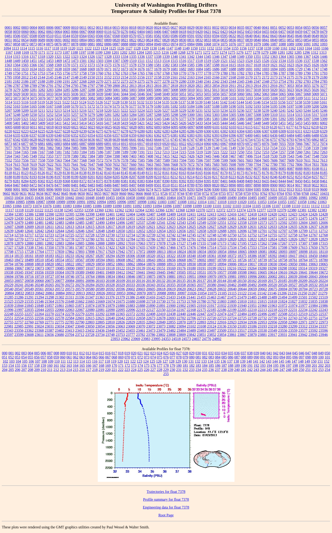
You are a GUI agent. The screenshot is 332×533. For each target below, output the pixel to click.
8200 (83, 177)
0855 (315, 40)
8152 (157, 173)
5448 (257, 123)
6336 (25, 135)
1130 (153, 48)
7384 (91, 156)
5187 (207, 106)
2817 (166, 86)
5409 (41, 123)
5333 (124, 119)
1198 (90, 52)
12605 (313, 223)
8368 (66, 181)
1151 (202, 48)
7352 (41, 156)
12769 (8, 239)
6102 (224, 127)
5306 (240, 115)
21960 (262, 306)
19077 (49, 268)
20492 (252, 285)
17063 (140, 243)
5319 (8, 119)
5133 (149, 102)
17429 (130, 247)
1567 (41, 65)
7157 (298, 148)
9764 (280, 193)
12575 (272, 223)
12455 (171, 218)
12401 (110, 214)
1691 (249, 69)
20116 (140, 281)
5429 (191, 123)
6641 (132, 140)
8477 (58, 185)
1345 (207, 57)
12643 (49, 231)
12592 (282, 223)
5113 (323, 98)
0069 (99, 32)
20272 (69, 285)
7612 (315, 160)
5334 (132, 119)
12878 (8, 243)
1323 (74, 57)
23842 (191, 335)
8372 (83, 181)
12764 (303, 235)
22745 (303, 318)
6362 (157, 135)
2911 (232, 86)
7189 (124, 152)
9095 (41, 189)
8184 (315, 173)
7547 (307, 156)
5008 (174, 90)
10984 (10, 202)
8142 (99, 173)
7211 (149, 152)
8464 (8, 185)
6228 (66, 131)
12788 (171, 239)
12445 (69, 218)
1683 (191, 69)
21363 (100, 297)
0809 (108, 40)
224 (133, 370)
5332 (116, 119)
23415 (79, 330)
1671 (108, 69)
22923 (232, 322)
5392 (282, 119)
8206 (124, 177)
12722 (39, 235)
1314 (8, 57)
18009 (150, 252)
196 (282, 365)
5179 (149, 106)
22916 (221, 322)
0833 (207, 40)
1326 (91, 57)
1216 (165, 52)
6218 (315, 127)
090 (256, 357)
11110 (296, 206)
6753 (240, 140)
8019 (166, 169)
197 (288, 365)
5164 (25, 106)
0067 (83, 32)
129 (178, 361)
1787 (282, 73)
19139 (140, 268)
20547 (19, 289)
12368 (180, 210)
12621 (150, 227)
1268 (181, 52)
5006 (157, 90)
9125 (74, 189)
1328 (108, 57)
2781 (290, 81)
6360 (141, 135)
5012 (207, 90)
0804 (83, 40)
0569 (124, 36)
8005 (133, 169)
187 (224, 365)
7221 (215, 152)
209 (37, 370)
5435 (215, 123)
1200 (107, 52)
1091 (307, 44)
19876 (161, 276)
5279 (91, 115)
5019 (265, 90)
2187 (33, 81)
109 (50, 361)
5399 (323, 119)
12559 (252, 223)
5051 (182, 94)
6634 (83, 140)
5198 (298, 106)
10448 (90, 198)
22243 (323, 310)
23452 (120, 330)
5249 (25, 115)
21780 (201, 301)
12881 (39, 243)
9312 (282, 189)
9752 (205, 193)
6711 (165, 140)
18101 (313, 252)
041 (269, 353)
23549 (272, 330)
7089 (100, 148)
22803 (90, 322)
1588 (215, 65)
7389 (99, 156)
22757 (19, 322)
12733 (120, 235)
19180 (191, 268)
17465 (161, 247)
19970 (211, 276)
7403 (132, 156)
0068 (91, 32)
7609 (290, 160)
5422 (149, 123)
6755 (257, 140)
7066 (298, 144)
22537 (323, 314)
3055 (307, 86)
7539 (282, 156)
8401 (224, 181)
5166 (41, 106)
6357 (116, 135)
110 (56, 361)
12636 (303, 227)
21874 (90, 306)
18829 (90, 264)
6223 (25, 131)
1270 (190, 52)
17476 (191, 247)
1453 (49, 61)
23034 (59, 326)
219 (101, 370)
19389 (79, 272)
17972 (140, 252)
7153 (265, 148)
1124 (104, 48)
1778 (207, 73)
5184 (191, 106)
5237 (249, 111)
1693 (265, 69)
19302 (292, 268)
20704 (303, 289)
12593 (292, 223)
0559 (74, 36)
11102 (226, 206)
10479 (201, 198)
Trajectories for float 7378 (166, 492)
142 (262, 361)
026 (172, 353)
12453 (150, 218)
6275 (99, 131)
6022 (83, 127)
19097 (80, 268)
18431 (303, 256)
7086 (83, 148)
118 (107, 361)
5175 (116, 106)
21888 (140, 306)
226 (146, 370)
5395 (290, 119)
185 (211, 365)
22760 (29, 322)
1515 (174, 61)
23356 (19, 330)
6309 (282, 131)
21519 (323, 297)
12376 (251, 210)
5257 (74, 115)
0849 (274, 40)
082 (205, 357)
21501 (303, 297)
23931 (282, 335)
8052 (216, 169)
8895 (240, 185)
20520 (272, 285)
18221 (59, 256)
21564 (49, 301)
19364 (59, 272)
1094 (7, 48)
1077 (240, 44)
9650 (81, 193)
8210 (157, 177)
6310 (290, 131)
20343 (150, 285)
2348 (265, 81)
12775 (49, 239)
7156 (290, 148)
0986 (199, 44)
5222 (124, 111)
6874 (16, 144)
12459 (211, 218)
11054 (271, 202)
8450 (298, 181)
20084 (69, 281)
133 (204, 361)
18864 (140, 264)
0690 (49, 40)
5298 (174, 115)
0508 (33, 36)
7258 (290, 152)
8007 (141, 169)
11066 (17, 206)
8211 (165, 177)
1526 (265, 61)
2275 (141, 81)
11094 (157, 206)
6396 (232, 135)
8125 (33, 173)
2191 (66, 81)
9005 (282, 185)
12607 (8, 227)
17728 (29, 252)
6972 (249, 144)
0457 (282, 32)
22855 (171, 322)
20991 (171, 293)
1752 (33, 73)
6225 (41, 131)
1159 (267, 48)
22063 (69, 310)
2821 (199, 86)
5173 (99, 106)
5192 (249, 106)
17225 (252, 243)
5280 (99, 115)
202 (321, 365)
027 (179, 353)
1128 (137, 48)
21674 (110, 301)
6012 (41, 127)
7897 (58, 169)
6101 (216, 127)
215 (75, 370)
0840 (257, 40)
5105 (266, 98)
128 (172, 361)
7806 (298, 164)
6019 (58, 127)
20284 (90, 285)
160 (50, 365)
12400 (100, 214)
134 (210, 361)
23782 (140, 335)
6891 (108, 144)
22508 (282, 314)
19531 (201, 272)
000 (4, 353)
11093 (147, 206)
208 (30, 370)
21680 (130, 301)
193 (263, 365)
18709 (221, 260)
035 (230, 353)
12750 (232, 235)
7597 (207, 160)
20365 (191, 285)
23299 (292, 326)
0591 (191, 36)
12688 (221, 231)
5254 (58, 115)
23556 (282, 330)
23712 (79, 335)
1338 (157, 57)
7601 (240, 160)
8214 (191, 177)
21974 (292, 306)
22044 (39, 310)
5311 (282, 115)
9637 (48, 193)
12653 (150, 231)
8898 (257, 185)
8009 (149, 169)
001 (11, 353)
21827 (292, 301)
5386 (240, 119)
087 (237, 357)
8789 (191, 185)
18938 (201, 264)
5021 (282, 90)
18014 (171, 252)
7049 (274, 144)
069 (121, 357)
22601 (79, 318)
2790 (41, 86)
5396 (298, 119)
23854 (221, 335)
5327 (74, 119)
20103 (100, 281)
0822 (132, 40)
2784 (315, 81)
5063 (265, 94)
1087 (274, 44)
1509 (124, 61)
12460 (221, 218)
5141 (215, 102)
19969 (201, 276)
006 (43, 353)
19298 (282, 268)
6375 (166, 135)
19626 (292, 272)
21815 (262, 301)
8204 (108, 177)
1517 (191, 61)
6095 (174, 127)
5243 (298, 111)
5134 (157, 102)
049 (321, 353)
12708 (292, 231)
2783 (307, 81)
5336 (141, 119)
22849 (161, 322)
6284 (174, 131)
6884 (66, 144)
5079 (66, 98)
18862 (130, 264)
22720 (211, 318)
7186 (99, 152)
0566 (99, 36)
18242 (79, 256)
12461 (232, 218)
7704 (257, 164)
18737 (252, 260)
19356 (39, 272)
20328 (110, 285)
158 (37, 365)
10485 (211, 198)
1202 (123, 52)
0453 (249, 32)
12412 (201, 214)
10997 (131, 202)
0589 (182, 36)
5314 (290, 115)
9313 (290, 189)
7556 (25, 160)
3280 (25, 90)
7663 (149, 164)
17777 (49, 252)
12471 (272, 218)
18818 (39, 264)
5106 (274, 98)
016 (108, 353)
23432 (90, 330)
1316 (25, 57)
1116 (39, 48)
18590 (90, 260)
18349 (201, 256)
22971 (303, 322)
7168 (49, 152)
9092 (25, 189)
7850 (33, 169)
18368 (221, 256)
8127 (49, 173)
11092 (137, 206)
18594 (100, 260)
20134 (170, 281)
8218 (224, 177)
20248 (39, 285)
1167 (9, 52)
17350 (49, 247)
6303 (232, 131)
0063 (49, 32)
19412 (120, 272)
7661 (141, 164)
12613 (69, 227)
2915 (265, 86)
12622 (161, 227)
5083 (100, 98)
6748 (199, 140)
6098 (199, 127)
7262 (315, 152)
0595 (224, 36)
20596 (120, 289)
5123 (74, 102)
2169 (240, 77)
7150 (240, 148)
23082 (171, 326)
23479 (161, 330)
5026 (315, 90)
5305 (232, 115)
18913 (171, 264)
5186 (199, 106)
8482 (83, 185)
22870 (181, 322)
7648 (99, 164)
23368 (39, 330)
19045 (282, 264)
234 (198, 370)
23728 (90, 335)
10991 (81, 202)
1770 (182, 73)
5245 (315, 111)
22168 (191, 310)
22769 (39, 322)
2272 (116, 81)
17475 (181, 247)
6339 (49, 135)
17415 (100, 247)
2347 (257, 81)
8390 (166, 181)
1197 (82, 52)
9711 (155, 193)
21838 (323, 301)
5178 (141, 106)
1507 (116, 61)
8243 (265, 177)
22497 (272, 314)
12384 (8, 214)
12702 (272, 231)
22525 (313, 314)
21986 (323, 306)
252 (314, 370)
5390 (265, 119)
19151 (161, 268)
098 (308, 357)
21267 (312, 293)
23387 (49, 330)
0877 (66, 44)
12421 (282, 214)
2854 (215, 86)
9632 (31, 193)
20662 (262, 289)
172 (127, 365)
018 (121, 353)
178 (166, 365)
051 (4, 357)
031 (205, 353)
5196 (282, 106)
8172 (232, 173)
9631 (23, 193)
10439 (59, 198)
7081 (41, 148)
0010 (74, 28)
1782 (240, 73)
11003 (161, 202)
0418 (182, 32)
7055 (282, 144)
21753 (181, 301)
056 (37, 357)
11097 (177, 206)
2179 (315, 77)
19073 (39, 268)
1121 (79, 48)
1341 (182, 57)
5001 (116, 90)
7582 (132, 160)
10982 (313, 198)
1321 (58, 57)
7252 (257, 152)
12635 (292, 227)
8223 (232, 177)
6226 (49, 131)
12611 (49, 227)
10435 (29, 198)
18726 (242, 260)
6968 (232, 144)
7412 (157, 156)
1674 (132, 69)
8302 (41, 181)
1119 (63, 48)
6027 (124, 127)
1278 (256, 52)
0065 (66, 32)
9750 (197, 193)
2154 (124, 77)
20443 (221, 285)
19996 (252, 276)
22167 (181, 310)
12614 (79, 227)
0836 (232, 40)
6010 (25, 127)
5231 (199, 111)
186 (217, 365)
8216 (207, 177)
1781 (232, 73)
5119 (41, 102)
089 (250, 357)
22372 (130, 314)
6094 (166, 127)
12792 (201, 239)
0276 (124, 32)
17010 (130, 243)
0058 (8, 32)
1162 (292, 48)
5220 (108, 111)
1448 (8, 61)
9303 (240, 189)
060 (62, 357)
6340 (58, 135)
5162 (8, 106)
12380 (291, 210)
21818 (272, 301)
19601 (252, 272)
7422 (174, 156)
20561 (39, 289)
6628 (33, 140)
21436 (181, 297)
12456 (181, 218)
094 (282, 357)
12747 (201, 235)
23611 (39, 335)
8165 (199, 173)
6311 (298, 131)
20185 (282, 281)
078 (179, 357)
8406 (232, 181)
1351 (257, 57)
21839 (8, 306)
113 (75, 361)
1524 (249, 61)
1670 (99, 69)
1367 (307, 57)
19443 (150, 272)
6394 (224, 135)
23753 (120, 335)
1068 (207, 44)
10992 (91, 202)
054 (24, 357)
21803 (221, 301)
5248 (16, 115)
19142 (150, 268)
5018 (257, 90)
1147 (169, 48)
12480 (29, 223)
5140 (207, 102)
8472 (33, 185)
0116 (107, 32)
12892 (120, 243)
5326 (66, 119)
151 (320, 361)
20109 (120, 281)
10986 (30, 202)
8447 (290, 181)
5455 (307, 123)
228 (159, 370)
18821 (59, 264)
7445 (207, 156)
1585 (191, 65)
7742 (265, 164)
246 (276, 370)
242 (250, 370)
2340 (199, 81)
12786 (150, 239)
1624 (298, 65)
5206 (323, 106)
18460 (323, 256)
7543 (290, 156)
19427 (130, 272)
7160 (323, 148)
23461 (140, 330)
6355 (99, 135)
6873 (8, 144)
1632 (16, 69)
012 (82, 353)
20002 (272, 276)
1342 (191, 57)
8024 (174, 169)
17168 (211, 243)
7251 (249, 152)
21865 (69, 306)
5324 (49, 119)
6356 (108, 135)
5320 (16, 119)
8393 (191, 181)
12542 (171, 223)
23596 (323, 330)
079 (185, 357)
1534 (282, 61)
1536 (298, 61)
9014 (290, 185)
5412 (66, 123)
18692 (201, 260)
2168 (232, 77)
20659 (252, 289)
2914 (257, 86)
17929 (110, 252)
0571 (141, 36)
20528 (303, 285)
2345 (240, 81)
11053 (262, 202)
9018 (307, 185)
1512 (149, 61)
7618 (25, 164)
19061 (303, 264)
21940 (242, 306)
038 (250, 353)
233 (192, 370)
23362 (29, 330)
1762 (116, 73)
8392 (182, 181)
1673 (124, 69)
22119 (140, 310)
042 (276, 353)
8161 (166, 173)
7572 (99, 160)
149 (307, 361)
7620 (41, 164)
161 (56, 365)
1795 (8, 77)
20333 (130, 285)
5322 (33, 119)
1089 (290, 44)
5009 (182, 90)
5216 (83, 111)
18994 (221, 264)
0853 (298, 40)
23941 (292, 335)
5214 (66, 111)
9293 (191, 189)
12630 (242, 227)
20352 (161, 285)
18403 (282, 256)
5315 (298, 115)
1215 (156, 52)
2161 (174, 77)
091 (263, 357)
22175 (201, 310)
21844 (19, 306)
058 (50, 357)
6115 (248, 127)
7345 (25, 156)
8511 (174, 185)
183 (198, 365)
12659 (211, 231)
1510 (132, 61)
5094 (191, 98)
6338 (41, 135)
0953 (166, 44)
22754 (323, 318)
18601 (110, 260)
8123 (25, 173)
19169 (171, 268)
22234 (303, 310)
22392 (140, 314)
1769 (174, 73)
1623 (290, 65)
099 (314, 357)
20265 (49, 285)
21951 (252, 306)
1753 (41, 73)
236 (211, 370)
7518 (265, 156)
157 (30, 365)
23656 (49, 335)
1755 (58, 73)
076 (166, 357)
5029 (16, 94)
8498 (141, 185)
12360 (99, 210)
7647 (91, 164)
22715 (201, 318)
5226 (157, 111)
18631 (140, 260)
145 (281, 361)
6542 (16, 140)
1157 (251, 48)
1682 (182, 69)
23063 (120, 326)
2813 (132, 86)
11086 (97, 206)
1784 (257, 73)
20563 (49, 289)
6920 (166, 144)
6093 (158, 127)
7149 (232, 148)
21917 (211, 306)
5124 (82, 102)
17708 (8, 252)
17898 (90, 252)
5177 (132, 106)
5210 (33, 111)
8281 (16, 181)
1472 (66, 61)
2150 (91, 77)
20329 (120, 285)
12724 (59, 235)
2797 (91, 86)
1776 (191, 73)
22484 (242, 314)
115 (88, 361)
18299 (120, 256)
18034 (201, 252)
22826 (120, 322)
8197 (58, 177)
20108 (110, 281)
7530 (274, 156)
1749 (8, 73)
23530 (262, 330)
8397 (215, 181)
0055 (307, 28)
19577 (221, 272)
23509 (221, 330)
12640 (19, 231)
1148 (177, 48)
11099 (197, 206)
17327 (8, 247)
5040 (108, 94)
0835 (224, 40)
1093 (323, 44)
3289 (99, 90)
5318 (323, 115)
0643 (274, 36)
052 (11, 357)
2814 (141, 86)
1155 (234, 48)
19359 (49, 272)
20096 (90, 281)
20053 (9, 281)
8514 (182, 185)
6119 (265, 127)
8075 (257, 169)
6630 (49, 140)
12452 (140, 218)
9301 (224, 189)
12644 (59, 231)
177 (159, 365)
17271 (292, 243)
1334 (124, 57)
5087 (133, 98)
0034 (232, 28)
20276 (79, 285)
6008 (17, 127)
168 (101, 365)
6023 (91, 127)
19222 (241, 268)
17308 (313, 243)
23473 (150, 330)
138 (236, 361)
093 (276, 357)
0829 (174, 40)
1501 (83, 61)
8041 (199, 169)
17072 (150, 243)
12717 (29, 235)
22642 (120, 318)
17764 (39, 252)
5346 (166, 119)
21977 (303, 306)
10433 (8, 198)
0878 (74, 44)
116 (94, 361)
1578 (132, 65)
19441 (140, 272)
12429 (8, 218)
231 (179, 370)
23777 (130, 335)
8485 (99, 185)
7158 (307, 148)
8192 (25, 177)
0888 (124, 44)
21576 (59, 301)
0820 (116, 40)
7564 (66, 160)
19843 (120, 276)
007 (50, 353)
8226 (240, 177)
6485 (298, 135)
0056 (315, 28)
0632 (232, 36)
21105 (222, 293)
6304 (240, 131)
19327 (323, 268)
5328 (83, 119)
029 (192, 353)
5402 (25, 123)
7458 (224, 156)
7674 (199, 164)
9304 (249, 189)
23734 (100, 335)
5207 (8, 111)
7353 (49, 156)
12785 (140, 239)
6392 (207, 135)
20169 (262, 281)
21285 (8, 297)
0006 (49, 28)
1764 (132, 73)
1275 (231, 52)
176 (153, 365)
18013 (161, 252)
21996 (8, 310)
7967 (100, 169)
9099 (58, 189)
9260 (116, 189)
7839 (8, 169)
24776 (206, 339)
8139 (91, 173)
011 (75, 353)
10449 (100, 198)
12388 (39, 214)
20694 (282, 289)
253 (321, 370)
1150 (194, 48)
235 (205, 370)
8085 (282, 169)
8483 (91, 185)
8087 (290, 169)
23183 (242, 326)
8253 (298, 177)
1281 (281, 52)
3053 (290, 86)
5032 (41, 94)
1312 (314, 52)
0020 (149, 28)
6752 (232, 140)
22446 (191, 314)
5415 (91, 123)
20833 (29, 293)
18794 (8, 264)
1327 (99, 57)
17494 (201, 247)
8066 (241, 169)
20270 (59, 285)
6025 (108, 127)
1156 (243, 48)
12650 (120, 231)
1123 (96, 48)
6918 (149, 144)
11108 (286, 206)
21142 (262, 293)
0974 (174, 44)
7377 (58, 156)
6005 (8, 127)
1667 (74, 69)
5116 (24, 102)
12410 (181, 214)
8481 (74, 185)
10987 (40, 202)
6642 (141, 140)
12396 (79, 214)
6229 (74, 131)
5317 (315, 115)
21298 (49, 297)
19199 (211, 268)
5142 (224, 102)
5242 (290, 111)
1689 (240, 69)
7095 (124, 148)
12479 (19, 223)
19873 (140, 276)
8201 (91, 177)
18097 (292, 252)
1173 (58, 52)
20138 (211, 281)
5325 (58, 119)
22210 (252, 310)
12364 (139, 210)
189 (237, 365)
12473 (292, 218)
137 (230, 361)
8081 (266, 169)
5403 (33, 123)
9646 (73, 193)
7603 (249, 160)
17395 (90, 247)
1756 (66, 73)
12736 (140, 235)
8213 (182, 177)
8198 (66, 177)
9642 (56, 193)
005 (37, 353)
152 (326, 361)
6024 (100, 127)
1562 (323, 61)
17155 (201, 243)
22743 (292, 318)
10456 (120, 198)
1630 (323, 65)
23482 (171, 330)
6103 (232, 127)
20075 (49, 281)
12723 (49, 235)
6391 (199, 135)
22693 (171, 318)
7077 (8, 148)
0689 (41, 40)
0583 (166, 36)
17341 (39, 247)
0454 (257, 32)
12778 (69, 239)
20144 (221, 281)
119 (113, 361)
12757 (282, 235)
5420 (132, 123)
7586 (149, 160)
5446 (240, 123)
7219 (199, 152)
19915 (181, 276)
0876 (58, 44)
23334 (313, 326)
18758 (282, 260)
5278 (83, 115)
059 (56, 357)
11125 (48, 210)
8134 (74, 173)
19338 (8, 272)
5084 (108, 98)
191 (250, 365)
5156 (282, 102)
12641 (29, 231)
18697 (211, 260)
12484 (69, 223)
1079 (257, 44)
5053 (199, 94)
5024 (298, 90)
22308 (110, 314)
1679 (166, 69)
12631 (252, 227)
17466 (171, 247)
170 (114, 365)
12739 (150, 235)
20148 (231, 281)
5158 (298, 102)
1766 (149, 73)
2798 (99, 86)
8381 (124, 181)
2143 (33, 77)
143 (268, 361)
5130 (124, 102)
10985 (20, 202)
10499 (272, 198)
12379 (281, 210)
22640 (110, 318)
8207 (132, 177)
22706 (191, 318)
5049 (166, 94)
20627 (201, 289)
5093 (183, 98)
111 (63, 361)
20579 (79, 289)
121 (126, 361)
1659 (66, 69)
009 (62, 353)
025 (166, 353)
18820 (49, 264)
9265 (132, 189)
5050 (174, 94)
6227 (58, 131)
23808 (171, 335)
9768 (305, 193)
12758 (292, 235)
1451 (33, 61)
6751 (224, 140)
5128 (116, 102)
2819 (182, 86)
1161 (284, 48)
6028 (133, 127)
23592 (313, 330)
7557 (33, 160)
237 (217, 370)
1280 (273, 52)
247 (282, 370)
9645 (64, 193)
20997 (181, 293)
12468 (262, 218)
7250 (240, 152)
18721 (232, 260)
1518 (199, 61)
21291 (29, 297)
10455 (110, 198)
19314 (302, 268)
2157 (149, 77)
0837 (240, 40)
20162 (252, 281)
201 (314, 365)
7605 (265, 160)
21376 (110, 297)
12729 (100, 235)
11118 (19, 210)
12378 (271, 210)
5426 (182, 123)
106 (31, 361)
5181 (166, 106)
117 (101, 361)
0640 (249, 36)
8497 (132, 185)
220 (108, 370)
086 (230, 357)
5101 (232, 98)
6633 (74, 140)
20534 (323, 285)
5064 (274, 94)
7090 (108, 148)
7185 (91, 152)
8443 (274, 181)
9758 (239, 193)
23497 (211, 330)
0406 (157, 32)
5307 (249, 115)
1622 (282, 65)
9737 (172, 193)
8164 (191, 173)
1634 (33, 69)
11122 (38, 210)
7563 (58, 160)
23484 (181, 330)
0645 (290, 36)
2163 (191, 77)
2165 (207, 77)
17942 (120, 252)
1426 (315, 57)
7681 (207, 164)
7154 (273, 148)
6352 (74, 135)
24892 (216, 339)
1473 (74, 61)
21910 (201, 306)
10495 (252, 198)
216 (82, 370)
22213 (262, 310)
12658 (201, 231)
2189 (49, 81)
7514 (257, 156)
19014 (242, 264)
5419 (124, 123)
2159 (166, 77)
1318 (41, 57)
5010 (191, 90)
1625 (307, 65)
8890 (232, 185)
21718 (150, 301)
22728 (252, 318)
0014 (108, 28)
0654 (25, 40)
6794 (298, 140)
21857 (49, 306)
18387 (262, 256)
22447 (201, 314)
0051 (274, 28)
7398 (116, 156)
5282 (116, 115)
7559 (49, 160)
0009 (66, 28)
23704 (69, 335)
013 (88, 353)
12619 (130, 227)
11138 (58, 210)
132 (197, 361)
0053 (290, 28)
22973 (323, 322)
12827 (303, 239)
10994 (101, 202)
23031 (49, 326)
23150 (232, 326)
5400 (8, 123)
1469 (58, 61)
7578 (124, 160)
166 (88, 365)
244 (263, 370)
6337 (33, 135)
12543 (181, 223)
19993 (242, 276)
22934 (242, 322)
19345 (19, 272)
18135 (19, 256)
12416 (232, 214)
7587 (157, 160)
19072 (29, 268)
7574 (108, 160)
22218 (272, 310)
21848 (39, 306)
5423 (157, 123)
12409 (171, 214)
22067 (79, 310)
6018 (50, 127)
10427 (314, 193)
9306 (265, 189)
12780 (90, 239)
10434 (19, 198)
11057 (292, 202)
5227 (166, 111)
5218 (99, 111)
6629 (41, 140)
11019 (232, 202)
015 (101, 353)
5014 (224, 90)
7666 (166, 164)
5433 (199, 123)
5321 (25, 119)
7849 (25, 169)
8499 (149, 185)
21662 (79, 301)
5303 (215, 115)
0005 (41, 28)
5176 (124, 106)
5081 (83, 98)
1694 (274, 69)
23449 (110, 330)
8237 (257, 177)
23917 (272, 335)
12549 (201, 223)
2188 (41, 81)
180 (179, 365)
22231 (292, 310)
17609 (292, 247)
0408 (174, 32)
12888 (100, 243)
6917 (141, 144)
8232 (249, 177)
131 (191, 361)
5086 (124, 98)
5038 (91, 94)
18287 (100, 256)
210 (43, 370)
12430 (19, 218)
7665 (157, 164)
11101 (217, 206)
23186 (252, 326)
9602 (6, 193)
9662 (131, 193)
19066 (9, 268)
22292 (100, 314)
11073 (27, 206)
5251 (41, 115)
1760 (99, 73)
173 (133, 365)
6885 (74, 144)
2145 (49, 77)
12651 (130, 231)
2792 (58, 86)
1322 (66, 57)
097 (301, 357)
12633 (272, 227)
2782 (298, 81)
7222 (224, 152)
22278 (69, 314)
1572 (83, 65)
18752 (272, 260)
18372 (232, 256)
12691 (232, 231)
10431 (324, 193)
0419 (191, 32)
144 (275, 361)
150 (314, 361)
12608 (19, 227)
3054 (298, 86)
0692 (66, 40)
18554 (59, 260)
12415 (221, 214)
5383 (215, 119)
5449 (265, 123)
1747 (315, 69)
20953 (120, 293)
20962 (131, 293)
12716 (19, 235)
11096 (167, 206)
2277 (157, 81)
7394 (108, 156)
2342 (215, 81)
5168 (58, 106)
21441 (191, 297)
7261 (307, 152)
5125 (91, 102)
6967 (224, 144)
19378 (69, 272)
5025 (307, 90)
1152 (210, 48)
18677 (191, 260)
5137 (182, 102)
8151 (149, 173)
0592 (199, 36)
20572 (59, 289)
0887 (116, 44)
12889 (110, 243)
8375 (99, 181)
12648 (100, 231)
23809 (181, 335)
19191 (201, 268)
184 (205, 365)
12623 (171, 227)
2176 (298, 77)
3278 (8, 90)
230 (172, 370)
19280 (262, 268)
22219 (282, 310)
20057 (19, 281)
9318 (307, 189)
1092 (315, 44)
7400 (124, 156)
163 (69, 365)
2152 (108, 77)
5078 (58, 98)
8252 (290, 177)
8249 (282, 177)
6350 (66, 135)
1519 (207, 61)
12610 (39, 227)
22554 (19, 318)
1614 (224, 65)
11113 (325, 206)
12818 (211, 239)
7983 (116, 169)
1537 (307, 61)
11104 (246, 206)
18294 (110, 256)
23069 (130, 326)
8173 (240, 173)
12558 (242, 223)
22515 (292, 314)
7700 (249, 164)
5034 (58, 94)
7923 (66, 169)
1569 (58, 65)
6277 (116, 131)
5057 (224, 94)
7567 (74, 160)
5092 (174, 98)
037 (243, 353)
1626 (315, 65)
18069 (252, 252)
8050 (207, 169)
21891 (161, 306)
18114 (8, 256)
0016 (124, 28)
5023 (290, 90)
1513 (157, 61)
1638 (58, 69)
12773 (29, 239)
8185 (323, 173)
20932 (110, 293)
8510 (166, 185)
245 (269, 370)
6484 (290, 135)
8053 (224, 169)
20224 (323, 281)
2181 (8, 81)
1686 (215, 69)
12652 (140, 231)
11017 (212, 202)
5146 (257, 102)
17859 (59, 252)
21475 (232, 297)
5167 (49, 106)
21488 (262, 297)
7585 (141, 160)
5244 (307, 111)
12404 (130, 214)
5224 (141, 111)
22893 (201, 322)
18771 (313, 260)
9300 (215, 189)
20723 (313, 289)
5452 (290, 123)
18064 (232, 252)
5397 (307, 119)
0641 (257, 36)
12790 (181, 239)
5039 (99, 94)
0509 (41, 36)
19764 (90, 276)
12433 (39, 218)
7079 (25, 148)
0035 (240, 28)
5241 (282, 111)
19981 (232, 276)
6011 (33, 127)
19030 (272, 264)
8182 (298, 173)
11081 (57, 206)
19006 (232, 264)
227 (153, 370)
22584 (69, 318)
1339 (166, 57)
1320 (49, 57)
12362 (119, 210)
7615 (16, 164)
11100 (207, 206)
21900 (171, 306)
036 (237, 353)
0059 (16, 32)
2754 (282, 81)
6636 (91, 140)
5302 (207, 115)
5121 (58, 102)
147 (294, 361)
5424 (166, 123)
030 (198, 353)
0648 (307, 36)
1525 (257, 61)
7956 (91, 169)
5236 (240, 111)
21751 (171, 301)
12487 (90, 223)
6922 (182, 144)
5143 (232, 102)
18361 (211, 256)
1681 (174, 69)
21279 (322, 293)
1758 (83, 73)
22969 (292, 322)
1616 (240, 65)
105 (24, 361)
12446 (79, 218)
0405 (149, 32)
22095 (120, 310)
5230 (191, 111)
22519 (303, 314)
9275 (157, 189)
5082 (91, 98)
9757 (230, 193)
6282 (157, 131)
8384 (149, 181)
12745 (191, 235)
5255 (66, 115)
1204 (140, 52)
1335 (132, 57)
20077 (59, 281)
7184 (83, 152)
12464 (252, 218)
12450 (120, 218)
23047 (69, 326)
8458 (315, 181)
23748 (110, 335)
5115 (16, 102)
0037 (249, 28)
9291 (182, 189)
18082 (272, 252)
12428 (323, 214)
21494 (282, 297)
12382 (312, 210)
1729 (298, 69)
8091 (307, 169)
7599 (224, 160)
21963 (272, 306)
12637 (313, 227)
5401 (16, 123)
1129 (145, 48)
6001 (315, 123)
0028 (182, 28)
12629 (232, 227)
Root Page (166, 515)
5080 (75, 98)
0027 (174, 28)
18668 (181, 260)
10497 (262, 198)
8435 (265, 181)
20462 (232, 285)
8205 (116, 177)
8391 (174, 181)
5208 (16, 111)
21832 (303, 301)
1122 (88, 48)
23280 (282, 326)
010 (69, 353)
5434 (207, 123)
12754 (262, 235)
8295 (33, 181)
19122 (120, 268)
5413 (74, 123)
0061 (33, 32)
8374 (91, 181)
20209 (302, 281)
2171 (257, 77)
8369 (74, 181)
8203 (99, 177)
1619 (265, 65)
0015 (116, 28)
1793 (323, 73)
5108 (290, 98)
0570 (132, 36)
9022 (315, 185)
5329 (91, 119)
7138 (199, 148)
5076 (41, 98)
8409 (249, 181)
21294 (39, 297)
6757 (274, 140)
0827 (157, 40)
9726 (164, 193)
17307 (303, 243)
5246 (323, 111)
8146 (132, 173)
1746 (307, 69)
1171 (41, 52)
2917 (282, 86)
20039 (292, 276)
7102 (149, 148)
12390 (49, 214)
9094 (33, 189)
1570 (66, 65)
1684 (199, 69)
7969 (108, 169)
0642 (265, 36)
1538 (315, 61)
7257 (282, 152)
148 (301, 361)
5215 (74, 111)
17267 (282, 243)
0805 (91, 40)
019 (127, 353)
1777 (199, 73)
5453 (298, 123)
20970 (141, 293)
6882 (49, 144)
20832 (19, 293)
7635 (66, 164)
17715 (19, 252)
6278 (124, 131)
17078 (161, 243)
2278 (166, 81)
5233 (215, 111)
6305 (249, 131)
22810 (110, 322)
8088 (299, 169)
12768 (323, 235)
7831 (315, 164)
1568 (49, 65)
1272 (206, 52)
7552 (8, 160)
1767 (157, 73)
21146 (272, 293)
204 (4, 370)
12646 (79, 231)
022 (146, 353)
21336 (79, 297)
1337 (149, 57)
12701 (262, 231)
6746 (182, 140)
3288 (91, 90)
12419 (262, 214)
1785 (265, 73)
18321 (161, 256)
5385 (232, 119)
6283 (166, 131)
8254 (307, 177)
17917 (100, 252)
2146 (58, 77)
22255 (19, 314)
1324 (83, 57)
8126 (41, 173)
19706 (19, 276)
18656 (171, 260)
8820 (215, 185)
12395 (69, 214)
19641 (303, 272)
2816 (157, 86)
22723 (221, 318)
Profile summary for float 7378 (166, 499)
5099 (216, 98)
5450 (274, 123)
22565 (49, 318)
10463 (161, 198)
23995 (155, 339)
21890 (150, 306)
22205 (242, 310)
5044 (124, 94)
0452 (240, 32)
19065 (323, 264)
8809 (207, 185)
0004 (33, 28)
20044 (323, 276)
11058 (301, 202)
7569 (91, 160)
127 (165, 361)
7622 (49, 164)
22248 (8, 314)
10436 (39, 198)
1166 (324, 48)
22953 (262, 322)
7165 (25, 152)
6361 (149, 135)
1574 (99, 65)
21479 (242, 297)
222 (121, 370)
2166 (215, 77)
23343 (8, 330)
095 (288, 357)
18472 (19, 260)
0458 (290, 32)
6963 (215, 144)
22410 (161, 314)
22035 (29, 310)
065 (95, 357)
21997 (19, 310)
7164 (16, 152)
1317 (33, 57)
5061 (249, 94)
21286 (19, 297)
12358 (89, 210)
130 (184, 361)
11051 (251, 202)
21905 (191, 306)
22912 (211, 322)
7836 (323, 164)
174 (140, 365)
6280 (141, 131)
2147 (66, 77)
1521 (224, 61)
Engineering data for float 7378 (166, 507)
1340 (174, 57)
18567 (79, 260)
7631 (58, 164)
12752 (252, 235)
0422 (215, 32)
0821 (124, 40)
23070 (140, 326)
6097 (191, 127)
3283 (49, 90)
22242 (313, 310)
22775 (59, 322)
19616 (282, 272)
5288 (157, 115)
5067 (298, 94)
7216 (191, 152)
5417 (108, 123)
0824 (149, 40)
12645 (69, 231)
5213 (58, 111)
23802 (161, 335)
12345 (68, 210)
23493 (201, 330)
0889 (132, 44)
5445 (232, 123)
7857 (41, 169)
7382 (83, 156)
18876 (150, 264)
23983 (145, 339)
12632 (262, 227)
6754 (249, 140)
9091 (16, 189)
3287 (83, 90)
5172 (91, 106)
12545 (191, 223)
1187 (66, 52)
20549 (29, 289)
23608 (29, 335)
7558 (41, 160)
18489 (29, 260)
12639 (8, 231)
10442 (69, 198)
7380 (74, 156)
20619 (171, 289)
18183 (49, 256)
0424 (232, 32)
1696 (290, 69)
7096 (133, 148)
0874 (41, 44)
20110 (130, 281)
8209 (149, 177)
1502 (91, 61)
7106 (158, 148)
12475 (303, 218)
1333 (116, 57)
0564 (83, 36)
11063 (321, 202)
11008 (182, 202)
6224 (33, 131)
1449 (16, 61)
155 (17, 365)
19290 (272, 268)
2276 (149, 81)
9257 (108, 189)
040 (263, 353)
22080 (90, 310)
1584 (182, 65)
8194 (41, 177)
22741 (282, 318)
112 (69, 361)
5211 (41, 111)
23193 (262, 326)
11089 (107, 206)
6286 (191, 131)
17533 (221, 247)
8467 (16, 185)
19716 (29, 276)
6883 (58, 144)
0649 (315, 36)
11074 (37, 206)
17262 (262, 243)
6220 (8, 131)
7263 (323, 152)
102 (5, 361)
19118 (110, 268)
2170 (249, 77)
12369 (190, 210)
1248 (173, 52)
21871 (79, 306)
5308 (257, 115)
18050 (211, 252)
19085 (59, 268)
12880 (29, 243)
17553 (252, 247)
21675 (120, 301)
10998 (141, 202)
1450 (25, 61)
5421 (141, 123)
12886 (90, 243)
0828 (166, 40)
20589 (100, 289)
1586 (199, 65)
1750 (16, 73)
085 (224, 357)
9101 (66, 189)
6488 (315, 135)
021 (140, 353)
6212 (307, 127)
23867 (242, 335)
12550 (211, 223)
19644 (313, 272)
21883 (130, 306)
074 (153, 357)
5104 (257, 98)
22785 (69, 322)
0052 (282, 28)
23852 (211, 335)
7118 (182, 148)
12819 (221, 239)
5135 (165, 102)
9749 (189, 193)
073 (146, 357)
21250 (302, 293)
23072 (150, 326)
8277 (323, 177)
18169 (39, 256)
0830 (182, 40)
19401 (100, 272)
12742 (171, 235)
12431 (29, 218)
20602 (130, 289)
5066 (290, 94)
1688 (232, 69)
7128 (190, 148)
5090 (158, 98)
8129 (58, 173)
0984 (191, 44)
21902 (181, 306)
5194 (265, 106)
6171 (282, 127)
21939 (232, 306)
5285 (141, 115)
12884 (69, 243)
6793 (290, 140)
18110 (323, 252)
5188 (215, 106)
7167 (41, 152)
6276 (108, 131)
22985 (19, 326)
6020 (66, 127)
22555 (29, 318)
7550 (323, 156)
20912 (70, 293)
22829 (130, 322)
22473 (211, 314)
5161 (323, 102)
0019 (141, 28)
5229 (182, 111)
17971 (130, 252)
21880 (120, 306)
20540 (8, 289)
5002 (124, 90)
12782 (110, 239)
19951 (191, 276)
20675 (272, 289)
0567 (108, 36)
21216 (292, 293)
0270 (116, 32)
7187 (108, 152)
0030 (199, 28)
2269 (91, 81)
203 (327, 365)
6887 (83, 144)
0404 (141, 32)
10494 (242, 198)
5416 (99, 123)
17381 (69, 247)
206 (17, 370)
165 (82, 365)
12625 (191, 227)
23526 (252, 330)
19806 (100, 276)
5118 (33, 102)
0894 (149, 44)
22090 (110, 310)
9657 (106, 193)
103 (12, 361)
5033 (49, 94)
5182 (174, 106)
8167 (215, 173)
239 (230, 370)
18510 (39, 260)
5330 (99, 119)
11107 (276, 206)
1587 (207, 65)
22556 (39, 318)
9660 (122, 193)
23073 (161, 326)
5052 (191, 94)
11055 (282, 202)
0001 (8, 28)
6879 (33, 144)
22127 (150, 310)
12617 (110, 227)
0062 (41, 32)
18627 (130, 260)
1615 (232, 65)
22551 (8, 318)
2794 (66, 86)
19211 (221, 268)
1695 (282, 69)
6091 (141, 127)
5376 (174, 119)
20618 (161, 289)
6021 (75, 127)
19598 (242, 272)
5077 (50, 98)
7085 (75, 148)
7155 (282, 148)
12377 (261, 210)
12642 (39, 231)
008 (56, 353)
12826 (292, 239)
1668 (83, 69)
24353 (166, 339)
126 (159, 361)
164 (75, 365)
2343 (224, 81)
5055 (207, 94)
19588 (232, 272)
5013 (215, 90)
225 (140, 370)
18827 (79, 264)
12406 (140, 214)
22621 (100, 318)
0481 (8, 36)
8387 (157, 181)
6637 (99, 140)
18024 (181, 252)
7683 (215, 164)
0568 (116, 36)
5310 (274, 115)
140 (249, 361)
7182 (66, 152)
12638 (323, 227)
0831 (191, 40)
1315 (16, 57)
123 (139, 361)
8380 (116, 181)
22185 (211, 310)
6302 (224, 131)
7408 (149, 156)
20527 (292, 285)
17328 (19, 247)
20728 (323, 289)
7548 (315, 156)
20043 (313, 276)
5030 (25, 94)
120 (120, 361)
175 (146, 365)
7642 (83, 164)
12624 (181, 227)
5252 (49, 115)
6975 (257, 144)
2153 (116, 77)
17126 (171, 243)
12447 (90, 218)
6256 (91, 131)
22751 (313, 318)
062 (75, 357)
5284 (132, 115)
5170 (74, 106)
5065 (282, 94)
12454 (161, 218)
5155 (273, 102)
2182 (16, 81)
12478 (8, 223)
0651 (8, 40)
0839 (249, 40)
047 (308, 353)
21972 (282, 306)
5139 (199, 102)
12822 (252, 239)
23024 (39, 326)
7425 (182, 156)
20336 (140, 285)
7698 (232, 164)
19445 (161, 272)
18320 (150, 256)
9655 (97, 193)
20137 (201, 281)
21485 (252, 297)
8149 (141, 173)
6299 (199, 131)
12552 (232, 223)
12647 (90, 231)
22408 (150, 314)
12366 (160, 210)
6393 (215, 135)
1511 (141, 61)
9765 (288, 193)
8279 (8, 181)
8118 (8, 173)
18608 (120, 260)
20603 (140, 289)
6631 (58, 140)
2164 (199, 77)
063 (82, 357)
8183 (307, 173)
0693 (74, 40)
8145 (124, 173)
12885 (79, 243)
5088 (141, 98)
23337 (323, 326)
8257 (315, 177)
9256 (99, 189)
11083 (67, 206)
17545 (242, 247)
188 (230, 365)
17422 (110, 247)
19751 (79, 276)
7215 (182, 152)
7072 (315, 144)
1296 (306, 52)
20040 (303, 276)
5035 (66, 94)
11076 (47, 206)
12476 (313, 218)
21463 (211, 297)
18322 (171, 256)
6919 (157, 144)
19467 (171, 272)
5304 (224, 115)
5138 (190, 102)
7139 (207, 148)
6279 (132, 131)
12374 (241, 210)
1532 (274, 61)
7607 (282, 160)
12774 (39, 239)
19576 (211, 272)
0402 (132, 32)
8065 (232, 169)
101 (327, 357)
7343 (16, 156)
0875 (49, 44)
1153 (218, 48)
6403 (265, 135)
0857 (8, 44)
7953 (83, 169)
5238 (257, 111)
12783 (120, 239)
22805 (100, 322)
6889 (99, 144)
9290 (174, 189)
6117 (257, 127)
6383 (191, 135)
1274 (223, 52)
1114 (23, 48)
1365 (290, 57)
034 (224, 353)
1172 (49, 52)
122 (133, 361)
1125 (112, 48)
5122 (66, 102)
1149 (186, 48)
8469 (25, 185)
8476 (49, 185)
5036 (74, 94)
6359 (132, 135)
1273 (215, 52)
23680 (59, 335)
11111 (305, 206)
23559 (292, 330)
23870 (252, 335)
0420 (199, 32)
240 (237, 370)
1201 (115, 52)
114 (82, 361)
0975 (182, 44)
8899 (265, 185)
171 (121, 365)
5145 (248, 102)
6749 (207, 140)
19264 (252, 268)
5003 (132, 90)
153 (4, 365)
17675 (323, 247)
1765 (141, 73)
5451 (282, 123)
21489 (272, 297)
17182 (232, 243)
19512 (191, 272)
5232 (207, 111)
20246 (29, 285)
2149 (83, 77)
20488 (242, 285)
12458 (201, 218)
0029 (191, 28)
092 (269, 357)
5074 (25, 98)
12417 (242, 214)
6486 (307, 135)
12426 (313, 214)
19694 (8, 276)
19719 (39, 276)
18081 (262, 252)
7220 (207, 152)
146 (288, 361)
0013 (99, 28)
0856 (323, 40)
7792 (290, 164)
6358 (124, 135)
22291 (90, 314)
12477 (323, 218)
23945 (313, 335)
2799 (108, 86)
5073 (17, 98)
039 (256, 353)
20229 (8, 285)
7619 (33, 164)
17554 (262, 247)
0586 (174, 36)
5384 (224, 119)
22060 (59, 310)
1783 (249, 73)
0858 (16, 44)
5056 (215, 94)
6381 (174, 135)
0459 (298, 32)
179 (172, 365)
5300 (191, 115)
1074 (215, 44)
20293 (100, 285)
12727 (79, 235)
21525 (8, 301)
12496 (120, 223)
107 (37, 361)
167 (95, 365)
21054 (202, 293)
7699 (240, 164)
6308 (274, 131)
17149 (191, 243)
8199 (74, 177)
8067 (249, 169)
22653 (130, 318)
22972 (313, 322)
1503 (99, 61)
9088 (8, 189)
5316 (307, 115)
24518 (176, 339)
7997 (124, 169)
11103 (236, 206)
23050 (90, 326)
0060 (25, 32)
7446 (215, 156)
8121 (16, 173)
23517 (242, 330)
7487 (240, 156)
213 (62, 370)
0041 (265, 28)
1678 (157, 69)
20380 (211, 285)
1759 (91, 73)
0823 (141, 40)
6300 (207, 131)
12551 (221, 223)
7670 (182, 164)
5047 (149, 94)
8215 (199, 177)
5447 (249, 123)
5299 (182, 115)
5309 (265, 115)
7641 (74, 164)
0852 (290, 40)
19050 (292, 264)
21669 (100, 301)
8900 (274, 185)
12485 (79, 223)
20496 (262, 285)
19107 (90, 268)
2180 (323, 77)
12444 (59, 218)
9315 (298, 189)
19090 (69, 268)
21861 (59, 306)
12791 (191, 239)
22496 (262, 314)
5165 (33, 106)
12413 (211, 214)
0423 (224, 32)
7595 (191, 160)
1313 (322, 52)
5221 (116, 111)
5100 (224, 98)
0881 (91, 44)
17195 (242, 243)
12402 (120, 214)
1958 (16, 77)
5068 (307, 94)
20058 (29, 281)
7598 (215, 160)
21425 (161, 297)
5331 (108, 119)
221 (114, 370)
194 (269, 365)
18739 (262, 260)
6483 (282, 135)
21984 (313, 306)
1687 (224, 69)
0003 (25, 28)
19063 (313, 264)
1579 (141, 65)
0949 (157, 44)
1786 (274, 73)
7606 (274, 160)
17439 (150, 247)
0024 (157, 28)
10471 (191, 198)
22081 (100, 310)
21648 (69, 301)
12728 (90, 235)
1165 (316, 48)
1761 (108, 73)
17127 (181, 243)
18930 (191, 264)
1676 (141, 69)
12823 (262, 239)
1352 (265, 57)
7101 (141, 148)
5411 (58, 123)
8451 (307, 181)
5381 (207, 119)
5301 (199, 115)
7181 (58, 152)
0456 (274, 32)
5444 (224, 123)
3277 (323, 86)
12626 (201, 227)
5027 (323, 90)
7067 (307, 144)
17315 (323, 243)
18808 (29, 264)
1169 (25, 52)
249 (295, 370)
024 (159, 353)
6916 (132, 144)
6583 (25, 140)
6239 (83, 131)
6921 (174, 144)
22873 (191, 322)
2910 (224, 86)
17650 (313, 247)
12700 (252, 231)
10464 (171, 198)
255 (166, 374)
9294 (199, 189)
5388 (249, 119)
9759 (247, 193)
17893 (79, 252)
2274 (132, 81)
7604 (257, 160)
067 (108, 357)
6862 (315, 140)
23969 (135, 339)
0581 (149, 36)
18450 (313, 256)
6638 (108, 140)
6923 (191, 144)
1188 (74, 52)
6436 (274, 135)
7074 (323, 144)
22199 (232, 310)
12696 (242, 231)
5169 (66, 106)
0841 (265, 40)
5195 (274, 106)
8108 (315, 169)
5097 (207, 98)
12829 (323, 239)
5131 (132, 102)
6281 (149, 131)
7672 (191, 164)
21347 (90, 297)
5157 (290, 102)
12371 (210, 210)
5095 (199, 98)
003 (24, 353)
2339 (191, 81)
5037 (83, 94)
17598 (282, 247)
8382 (132, 181)
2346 (249, 81)
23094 (181, 326)
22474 (221, 314)
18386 (252, 256)
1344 (199, 57)
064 (88, 357)
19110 (100, 268)
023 (153, 353)
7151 (248, 148)
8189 (16, 177)
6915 (124, 144)
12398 (90, 214)
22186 (221, 310)
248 (288, 370)
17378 (59, 247)
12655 (171, 231)
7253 (265, 152)
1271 (198, 52)
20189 (292, 281)
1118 (55, 48)
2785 (323, 81)
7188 (116, 152)
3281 (33, 90)
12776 (59, 239)
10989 (60, 202)
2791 (49, 86)
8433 (257, 181)
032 (211, 353)
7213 (166, 152)
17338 (29, 247)
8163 (182, 173)
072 (140, 357)
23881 (262, 335)
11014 (201, 202)
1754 (49, 73)
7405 (141, 156)
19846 (130, 276)
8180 (290, 173)
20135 (181, 281)
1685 (207, 69)
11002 (151, 202)
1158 (259, 48)
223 (127, 370)
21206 (282, 293)
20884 (60, 293)
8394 (199, 181)
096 (295, 357)
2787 (16, 86)
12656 (181, 231)
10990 (70, 202)
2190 (58, 81)
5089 (149, 98)
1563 (8, 65)
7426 (191, 156)
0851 (282, 40)
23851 (201, 335)
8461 (323, 181)
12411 (191, 214)
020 (133, 353)
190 (243, 365)
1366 (298, 57)
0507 (25, 36)
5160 (315, 102)
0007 (58, 28)
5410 (49, 123)
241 (243, 370)
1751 (25, 73)
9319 (315, 189)
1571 (74, 65)
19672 (323, 272)
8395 (207, 181)
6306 (257, 131)
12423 (292, 214)
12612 (59, 227)
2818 (174, 86)
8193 (33, 177)
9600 (323, 189)
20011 (282, 276)
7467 (232, 156)
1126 (120, 48)
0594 (215, 36)
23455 (130, 330)
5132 (141, 102)
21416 (150, 297)
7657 (124, 164)
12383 (322, 210)
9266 (141, 189)
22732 (262, 318)
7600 (232, 160)
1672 (116, 69)
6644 (157, 140)
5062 (257, 94)
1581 (157, 65)
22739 (272, 318)
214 (69, 370)
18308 (140, 256)
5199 (307, 106)
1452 (41, 61)
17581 (272, 247)
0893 (141, 44)
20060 (39, 281)
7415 (166, 156)
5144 (240, 102)
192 (256, 365)
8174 (249, 173)
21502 (313, 297)
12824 (272, 239)
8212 (174, 177)
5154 (265, 102)
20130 (150, 281)
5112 (315, 98)
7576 (116, 160)
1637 (49, 69)
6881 (41, 144)
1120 (71, 48)
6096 (183, 127)
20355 (171, 285)
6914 (116, 144)
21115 (232, 293)
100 (321, 357)
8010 (158, 169)
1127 (128, 48)
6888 (91, 144)
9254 (91, 189)
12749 (221, 235)
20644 (242, 289)
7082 (50, 148)
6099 (207, 127)
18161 (29, 256)
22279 (79, 314)
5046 (141, 94)
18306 (130, 256)
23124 (211, 326)
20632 (221, 289)
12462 (242, 218)
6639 (116, 140)
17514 (211, 247)
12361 (109, 210)
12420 (272, 214)
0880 (83, 44)
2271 (108, 81)
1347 (224, 57)
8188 (8, 177)
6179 (298, 127)
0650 (323, 36)
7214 (174, 152)
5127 (107, 102)
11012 (191, 202)
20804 (9, 293)
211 (49, 370)
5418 (116, 123)
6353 (83, 135)
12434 (49, 218)
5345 (157, 119)
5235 (232, 111)
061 (69, 357)
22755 (8, 322)
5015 (232, 90)
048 (314, 353)
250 (301, 370)
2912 (240, 86)
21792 (211, 301)
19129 (130, 268)
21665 (90, 301)
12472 (282, 218)
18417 (292, 256)
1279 (264, 52)
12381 (302, 210)
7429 (199, 156)
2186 (25, 81)
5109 (299, 98)
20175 (272, 281)
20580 (90, 289)
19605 (262, 272)
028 (185, 353)
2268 (83, 81)
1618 (257, 65)
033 (217, 353)
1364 (282, 57)
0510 (49, 36)
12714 (8, 235)
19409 (110, 272)
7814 (307, 164)
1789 (298, 73)
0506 (16, 36)
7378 (66, 156)
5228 (174, 111)
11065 (7, 206)
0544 (66, 36)
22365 (120, 314)
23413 (69, 330)
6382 (182, 135)
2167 (224, 77)
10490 (232, 198)
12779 (79, 239)
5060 (240, 94)
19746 (69, 276)
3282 (41, 90)
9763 (272, 193)
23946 (323, 335)
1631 (8, 69)
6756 (265, 140)
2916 (274, 86)
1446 (323, 57)
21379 (120, 297)
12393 (59, 214)
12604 (303, 223)
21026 (191, 293)
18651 (161, 260)
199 (301, 365)
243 (256, 370)
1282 (289, 52)
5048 (157, 94)
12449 (110, 218)
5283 (124, 115)
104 (18, 361)
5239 (265, 111)
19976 (221, 276)
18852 (110, 264)
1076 (232, 44)
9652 (89, 193)
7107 (166, 148)
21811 (252, 301)
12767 (313, 235)
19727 (49, 276)
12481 (39, 223)
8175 (257, 173)
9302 (232, 189)
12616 (100, 227)
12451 (130, 218)
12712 (323, 231)
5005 (149, 90)
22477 (232, 314)
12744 (181, 235)
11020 (241, 202)
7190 (132, 152)
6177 (290, 127)
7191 (141, 152)
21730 (161, 301)
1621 (274, 65)
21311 (69, 297)
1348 (232, 57)
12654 (161, 231)
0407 (166, 32)
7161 (8, 152)
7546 (298, 156)
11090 (117, 206)
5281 (108, 115)
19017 (252, 264)
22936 (252, 322)
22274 (59, 314)
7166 (33, 152)
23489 (191, 330)
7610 (298, 160)
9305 (257, 189)
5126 (99, 102)
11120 (29, 210)
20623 (191, 289)
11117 (9, 210)
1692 (257, 69)
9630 (14, 193)
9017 (298, 185)
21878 (100, 306)
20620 (181, 289)
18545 (49, 260)
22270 (49, 314)
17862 (69, 252)
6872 (323, 140)
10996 (121, 202)
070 (127, 357)
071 (133, 357)
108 (44, 361)
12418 (252, 214)
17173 (221, 243)
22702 (181, 318)
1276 (239, 52)
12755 (272, 235)
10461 (150, 198)
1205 (148, 52)
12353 (78, 210)
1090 (298, 44)
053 (17, 357)
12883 (59, 243)
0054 (298, 28)
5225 (149, 111)
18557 (69, 260)
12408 (161, 214)
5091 (166, 98)
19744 (59, 276)
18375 (242, 256)
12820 (232, 239)
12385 (19, 214)
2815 (149, 86)
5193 (257, 106)
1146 (161, 48)
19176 (181, 268)
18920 (181, 264)
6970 (240, 144)
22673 (150, 318)
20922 (90, 293)
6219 (323, 127)
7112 (174, 148)
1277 (248, 52)
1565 (25, 65)
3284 (58, 90)
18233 (69, 256)
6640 (124, 140)
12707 (282, 231)
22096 (130, 310)
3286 (74, 90)
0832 (199, 40)
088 (243, 357)
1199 (98, 52)
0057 (323, 28)
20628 (211, 289)
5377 (182, 119)
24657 (196, 339)
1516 (182, 61)
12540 (150, 223)
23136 (221, 326)
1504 (108, 61)
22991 (29, 326)
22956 (272, 322)
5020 (274, 90)
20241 (19, 285)
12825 (282, 239)
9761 (255, 193)
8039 (191, 169)
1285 (298, 52)
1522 (232, 61)
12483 (59, 223)
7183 (74, 152)
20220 (312, 281)
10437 (49, 198)
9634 (39, 193)
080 (192, 357)
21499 (292, 297)
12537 (140, 223)
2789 (33, 86)
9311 (273, 189)
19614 (272, 272)
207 (24, 370)
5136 (174, 102)
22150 (161, 310)
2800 (116, 86)
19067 (19, 268)
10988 (50, 202)
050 (327, 353)
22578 (59, 318)
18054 (221, 252)
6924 (199, 144)
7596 (199, 160)
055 (30, 357)
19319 (312, 268)
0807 (99, 40)
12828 (313, 239)
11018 (221, 202)
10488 (221, 198)
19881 (171, 276)
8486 (108, 185)
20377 (201, 285)
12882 (49, 243)
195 (276, 365)
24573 (186, 339)
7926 (75, 169)
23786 (150, 335)
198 (295, 365)
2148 (74, 77)
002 (17, 353)
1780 (224, 73)
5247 (8, 115)
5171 (83, 106)
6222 (16, 131)
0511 (58, 36)
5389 (257, 119)
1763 (124, 73)
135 (217, 361)
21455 (201, 297)
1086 (265, 44)
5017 (249, 90)
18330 (181, 256)
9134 (83, 189)
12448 (100, 218)
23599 (19, 335)
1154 (226, 48)
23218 (272, 326)
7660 (132, 164)
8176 (265, 173)
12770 (19, 239)
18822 (69, 264)
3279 (16, 90)
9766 (297, 193)
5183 (182, 106)
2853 (207, 86)
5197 (290, 106)
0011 (82, 28)
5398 (315, 119)
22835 (140, 322)
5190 (232, 106)
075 (159, 357)
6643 (149, 140)
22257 (29, 314)
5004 (141, 90)
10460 (140, 198)
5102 (241, 98)
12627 (211, 227)
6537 (8, 140)
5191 (240, 106)
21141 (252, 293)
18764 (303, 260)
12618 (120, 227)
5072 (8, 98)
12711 (312, 231)
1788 (290, 73)
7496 (249, 156)
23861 (232, 335)
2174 (282, 77)
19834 (110, 276)
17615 (303, 247)
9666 (139, 193)
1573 (91, 65)
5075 (33, 98)
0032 (215, 28)
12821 (242, 239)
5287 (149, 115)
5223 (132, 111)
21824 (282, 301)
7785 (282, 164)
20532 (313, 285)
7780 (274, 164)
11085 (87, 206)
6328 (315, 131)
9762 (263, 193)
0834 (215, 40)
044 (288, 353)
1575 (108, 65)
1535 (290, 61)
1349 (240, 57)
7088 (91, 148)
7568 (83, 160)
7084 (66, 148)
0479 (323, 32)
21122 (241, 293)
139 (243, 361)
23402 (59, 330)
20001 (262, 276)
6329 (323, 131)
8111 (323, 169)
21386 (130, 297)
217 (88, 370)
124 (146, 361)
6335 (16, 135)
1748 (323, 69)
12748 (211, 235)
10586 (292, 198)
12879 (19, 243)
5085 (116, 98)
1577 (124, 65)
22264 (39, 314)
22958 (282, 322)
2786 (8, 86)
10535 (282, 198)
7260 (298, 152)
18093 (282, 252)
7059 (290, 144)
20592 (110, 289)
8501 (157, 185)
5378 (191, 119)
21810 (242, 301)
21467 (221, 297)
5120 (49, 102)
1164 (308, 48)
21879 (110, 306)
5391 (274, 119)
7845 (17, 169)
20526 (282, 285)
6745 (174, 140)
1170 (33, 52)
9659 (114, 193)
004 (30, 353)
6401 (257, 135)
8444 (282, 181)
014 (95, 353)
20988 (161, 293)
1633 (25, 69)
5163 (16, 106)
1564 (16, 65)
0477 (307, 32)
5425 (174, 123)
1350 (249, 57)
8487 (116, 185)
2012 (25, 77)
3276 (315, 86)
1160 (275, 48)
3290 (108, 90)
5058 (232, 94)
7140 (215, 148)
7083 (58, 148)
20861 (49, 293)
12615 (90, 227)
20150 (241, 281)
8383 (141, 181)
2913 (249, 86)
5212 (49, 111)
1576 (116, 65)
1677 (149, 69)
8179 (282, 173)
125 (152, 361)
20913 (80, 293)
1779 (215, 73)
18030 (191, 252)
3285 (66, 90)
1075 (224, 44)
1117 (47, 48)
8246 (274, 177)
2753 (274, 81)
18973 (211, 264)
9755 (222, 193)
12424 (303, 214)
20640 (232, 289)
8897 (249, 185)
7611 (307, 160)
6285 (182, 131)
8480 (66, 185)
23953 (115, 339)
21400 (140, 297)
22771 (49, 322)
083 (211, 357)
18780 (323, 260)
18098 (303, 252)
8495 (124, 185)
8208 (141, 177)
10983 (323, 198)
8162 (174, 173)
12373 (231, 210)
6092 (149, 127)
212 (56, 370)
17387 (79, 247)
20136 (191, 281)
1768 (166, 73)
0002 (16, 28)
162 (62, 365)
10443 (79, 198)
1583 (174, 65)
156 (24, 365)
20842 (39, 293)
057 (43, 357)
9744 (180, 193)
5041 (116, 94)
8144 (116, 173)
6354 (91, 135)
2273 (124, 81)
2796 (83, 86)
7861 (50, 169)
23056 (110, 326)
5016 (240, 90)
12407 (150, 214)
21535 (29, 301)
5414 (83, 123)
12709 (303, 231)
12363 (129, 210)
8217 (215, 177)
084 (217, 357)
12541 (161, 223)
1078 (249, 44)
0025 (166, 28)
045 (295, 353)
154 (11, 365)
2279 (174, 81)
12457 (191, 218)
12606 (323, 223)
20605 (150, 289)
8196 (49, 177)
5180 (157, 106)
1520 (215, 61)
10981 (303, 198)
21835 (313, 301)
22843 (150, 322)
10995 (111, 202)
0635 (240, 36)
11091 (127, 206)
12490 (100, 223)
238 (224, 370)
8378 (108, 181)
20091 (80, 281)
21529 (19, 301)
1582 (166, 65)
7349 (33, 156)
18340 (191, 256)
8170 (224, 173)
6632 (66, 140)
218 (95, 370)
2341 (207, 81)
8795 (199, 185)
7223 (232, 152)
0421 (207, 32)
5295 (166, 115)
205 (11, 370)
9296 (207, 189)
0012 (91, 28)
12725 (69, 235)
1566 (33, 65)
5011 (199, 90)
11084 (77, 206)
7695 (224, 164)
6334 (8, 135)
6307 (265, 131)
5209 (25, 111)
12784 (130, 239)
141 (255, 361)
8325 (49, 181)
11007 (171, 202)
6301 (215, 131)
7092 (116, 148)
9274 (149, 189)
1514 (166, 61)
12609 (29, 227)
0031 (207, 28)
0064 (58, 32)
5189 (224, 106)
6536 (323, 135)
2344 (232, 81)
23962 (125, 339)
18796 (19, 264)
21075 (212, 293)
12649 (110, 231)
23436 (100, 330)
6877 (25, 144)
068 (114, 357)
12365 (149, 210)
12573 (262, 223)
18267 (90, 256)
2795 (74, 86)
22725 (242, 318)
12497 (130, 223)
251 (308, 370)
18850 (100, 264)
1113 (15, 48)
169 (108, 365)
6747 (191, 140)
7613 (323, 160)
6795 (307, 140)
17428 (120, 247)
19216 (231, 268)
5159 (307, 102)
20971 (151, 293)
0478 (315, 32)
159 (43, 365)
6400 (249, 135)
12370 (200, 210)
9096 (49, 189)
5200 (315, 106)
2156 (141, 77)
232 (185, 370)
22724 (232, 318)
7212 (157, 152)
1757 (74, 73)
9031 (323, 185)
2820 (191, 86)
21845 (29, 306)
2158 (157, 77)
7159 (315, 148)
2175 (290, 77)
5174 (108, 106)
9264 (124, 189)
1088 (282, 44)
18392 (272, 256)
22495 (252, 314)
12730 (110, 235)
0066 (74, 32)
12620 (140, 227)
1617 (249, 65)
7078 (17, 148)
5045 (132, 94)
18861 (120, 264)
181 (185, 365)
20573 (69, 289)
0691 (58, 40)
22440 (181, 314)
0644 (282, 36)
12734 (130, 235)
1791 (315, 73)
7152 (257, 148)
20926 (100, 293)
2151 (99, 77)
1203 (132, 52)
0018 (132, 28)
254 (327, 370)
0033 (224, 28)
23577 (303, 330)
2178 (307, 77)
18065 (242, 252)
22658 (140, 318)
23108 (201, 326)
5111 (307, 98)
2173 (274, 77)
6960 (207, 144)
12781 (100, 239)
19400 (90, 272)
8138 (83, 173)
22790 (79, 322)
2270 (99, 81)
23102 (191, 326)
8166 (207, 173)
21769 (191, 301)
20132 (160, 281)
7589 (166, 160)
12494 (110, 223)
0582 (157, 36)
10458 (130, 198)
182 (192, 365)
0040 (257, 28)
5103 (249, 98)
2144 (41, 77)
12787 (161, 239)
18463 (8, 260)
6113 (240, 127)
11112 (315, 206)
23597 (8, 335)
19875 (150, 276)
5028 (8, 94)
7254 (274, 152)
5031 (33, 94)
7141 (224, 148)
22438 (171, 314)
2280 (182, 81)
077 (172, 357)
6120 (273, 127)
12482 (49, 223)
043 (282, 353)
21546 (39, 301)
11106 (266, 206)
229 (166, 370)
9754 (214, 193)
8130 (66, 173)
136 (223, 361)
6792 (282, 140)
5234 (224, 111)
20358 (181, 285)
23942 (303, 335)
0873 (33, 44)
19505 (181, 272)
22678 (161, 318)
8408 (240, 181)
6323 (307, 131)
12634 (282, 227)
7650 (108, 164)
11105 (256, 206)
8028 (183, 169)
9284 (166, 189)
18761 (292, 260)
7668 (174, 164)
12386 (29, 214)
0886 (108, 44)
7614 (8, 164)
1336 (141, 57)
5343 (149, 119)
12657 (191, 231)
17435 (140, 247)
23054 (100, 326)
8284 (25, 181)
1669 (91, 69)
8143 (108, 173)
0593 (207, 36)
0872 (25, 44)
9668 (147, 193)
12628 (221, 227)
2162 (182, 77)
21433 (171, 297)
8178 (274, 173)
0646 (298, 36)
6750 (215, 140)
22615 (90, 318)
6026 (116, 127)
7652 (116, 164)
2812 (124, 86)
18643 (150, 260)
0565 (91, 36)
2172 (265, 77)
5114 (8, 102)
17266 (272, 243)
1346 (215, 57)
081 (198, 357)
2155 (132, 77)
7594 (182, 160)
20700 (292, 289)
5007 (166, 90)
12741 (161, 235)
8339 (58, 181)
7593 (174, 160)
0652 (16, 40)
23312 (303, 326)
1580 (149, 65)
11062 (312, 202)
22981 (8, 326)
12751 (242, 235)
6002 (323, 123)
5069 (315, 94)
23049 (79, 326)
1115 (31, 48)
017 (114, 353)
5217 (91, 111)
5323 (41, 119)
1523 (240, 61)
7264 (8, 156)
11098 (187, 206)
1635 (41, 69)
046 (301, 353)
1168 (17, 52)
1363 (274, 57)
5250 (33, 115)
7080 (33, 148)
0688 (33, 40)
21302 (59, 297)
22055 (49, 310)
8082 (274, 169)
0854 (307, 40)
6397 (240, 135)
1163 (300, 48)
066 (101, 357)
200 (308, 365)
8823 (224, 185)
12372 (220, 210)
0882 (99, 44)
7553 (16, 160)
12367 (170, 210)
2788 (25, 86)
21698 (140, 301)
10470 (181, 198)
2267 (74, 81)
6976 (265, 144)
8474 (41, 185)
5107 (282, 98)
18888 (161, 264)
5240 (274, 111)
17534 (232, 247)
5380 (199, 119)
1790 (307, 73)
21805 (232, 301)
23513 (232, 330)
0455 (265, 32)
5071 (323, 94)
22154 (171, 310)
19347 (29, 272)
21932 (221, 306)
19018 (262, 264)
